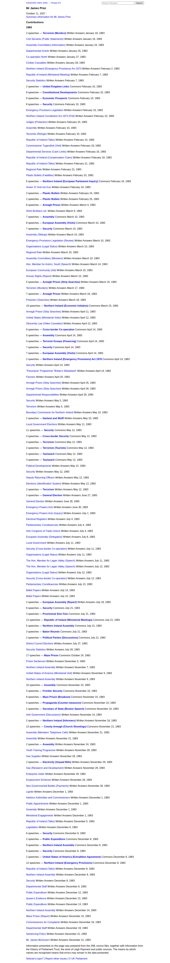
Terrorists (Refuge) (36, 134)
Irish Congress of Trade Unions (43, 531)
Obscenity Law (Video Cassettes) (44, 323)
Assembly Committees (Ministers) (44, 258)
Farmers (30, 377)
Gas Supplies (33, 756)
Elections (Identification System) (44, 483)
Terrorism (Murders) (54, 33)
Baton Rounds (51, 631)
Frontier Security (52, 691)
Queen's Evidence (36, 898)
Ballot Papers (33, 590)
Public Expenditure (54, 839)
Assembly (31, 128)
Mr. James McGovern (38, 940)
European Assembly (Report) (60, 602)
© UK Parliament (78, 958)
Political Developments (38, 466)
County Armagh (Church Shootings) (65, 726)
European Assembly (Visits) (59, 223)
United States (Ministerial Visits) (43, 317)
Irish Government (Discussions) (43, 714)
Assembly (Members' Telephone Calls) (47, 732)
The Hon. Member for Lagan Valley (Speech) (50, 560)
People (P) (56, 3)
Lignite (29, 791)
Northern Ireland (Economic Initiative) (66, 305)
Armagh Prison (51, 205)
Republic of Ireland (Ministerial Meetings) (68, 620)
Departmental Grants (37, 51)
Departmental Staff (36, 886)
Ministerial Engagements (39, 815)
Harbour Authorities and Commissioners (48, 797)
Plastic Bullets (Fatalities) (40, 175)
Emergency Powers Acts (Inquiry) (44, 513)
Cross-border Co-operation (58, 329)
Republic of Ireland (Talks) (40, 139)
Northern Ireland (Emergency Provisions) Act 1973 (54, 68)
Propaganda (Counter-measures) (62, 702)
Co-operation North (36, 57)
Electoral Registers (36, 519)
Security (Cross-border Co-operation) (46, 548)
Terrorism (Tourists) (54, 448)
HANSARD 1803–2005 (37, 3)
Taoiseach (49, 454)
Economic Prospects (55, 98)
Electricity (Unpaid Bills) (57, 762)
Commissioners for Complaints (43, 922)
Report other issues (56, 958)
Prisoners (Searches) (37, 300)
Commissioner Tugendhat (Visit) (43, 145)
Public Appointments (37, 803)
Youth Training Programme (41, 750)
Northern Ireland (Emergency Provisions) (68, 863)
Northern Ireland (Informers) (59, 720)
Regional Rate (34, 169)
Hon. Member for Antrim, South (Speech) (48, 264)
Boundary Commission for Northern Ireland (49, 412)
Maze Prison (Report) (38, 916)
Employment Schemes (38, 780)
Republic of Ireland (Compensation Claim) (49, 157)
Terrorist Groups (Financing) (59, 341)
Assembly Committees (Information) (46, 45)
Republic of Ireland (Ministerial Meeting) (48, 74)
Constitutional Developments (60, 92)
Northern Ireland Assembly (58, 625)
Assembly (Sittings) (36, 234)
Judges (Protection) (37, 122)
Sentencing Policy (36, 934)
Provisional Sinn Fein (55, 614)
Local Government (36, 543)
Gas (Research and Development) (45, 768)
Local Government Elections (41, 424)
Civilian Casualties (36, 62)
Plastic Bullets (51, 193)
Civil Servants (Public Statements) (45, 39)
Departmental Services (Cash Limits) (46, 151)
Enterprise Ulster (35, 774)
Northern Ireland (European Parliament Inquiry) (70, 181)
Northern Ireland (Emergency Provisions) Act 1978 (72, 359)
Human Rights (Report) (39, 276)
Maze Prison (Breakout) (56, 697)
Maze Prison (51, 655)
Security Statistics (36, 80)
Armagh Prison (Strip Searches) (61, 282)
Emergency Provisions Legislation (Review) (50, 240)
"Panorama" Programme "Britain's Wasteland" (51, 371)
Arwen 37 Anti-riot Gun (38, 187)
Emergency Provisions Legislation (44, 110)
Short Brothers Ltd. (36, 211)
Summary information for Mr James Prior (48, 17)
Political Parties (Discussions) (60, 637)
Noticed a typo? (34, 958)
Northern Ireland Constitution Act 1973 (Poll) (50, 116)
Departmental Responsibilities (42, 394)
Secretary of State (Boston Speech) (63, 709)
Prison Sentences (36, 661)
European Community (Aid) (41, 270)
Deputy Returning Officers (40, 477)
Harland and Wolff (53, 418)
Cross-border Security (56, 436)
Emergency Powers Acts (39, 507)
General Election (52, 495)
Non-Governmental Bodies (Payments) (47, 786)
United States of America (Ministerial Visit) (49, 673)
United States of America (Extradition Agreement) (72, 857)
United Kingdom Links (56, 86)
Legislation (32, 827)
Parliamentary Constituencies (42, 525)
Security (47, 104)
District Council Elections (39, 643)
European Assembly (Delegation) (44, 537)
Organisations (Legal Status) (42, 246)
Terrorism (31, 406)
